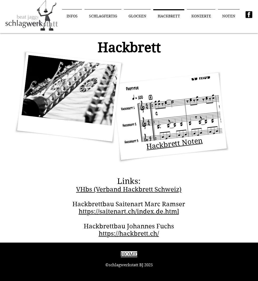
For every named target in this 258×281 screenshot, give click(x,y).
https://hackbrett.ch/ (129, 233)
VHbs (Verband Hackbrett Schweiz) (128, 189)
